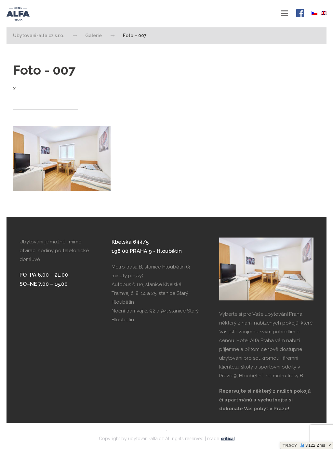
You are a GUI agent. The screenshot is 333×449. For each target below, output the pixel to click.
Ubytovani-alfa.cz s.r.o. (28, 14)
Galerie (93, 35)
